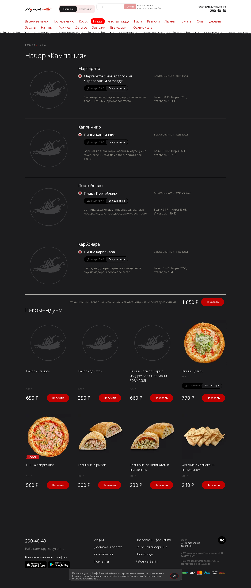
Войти (130, 6)
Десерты (215, 21)
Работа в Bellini (147, 561)
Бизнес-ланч (119, 27)
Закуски (30, 27)
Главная (30, 45)
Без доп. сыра (117, 88)
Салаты (186, 21)
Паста (138, 21)
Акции (99, 540)
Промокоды (144, 554)
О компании (103, 554)
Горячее (64, 27)
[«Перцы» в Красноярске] (40, 10)
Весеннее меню (36, 21)
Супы (200, 21)
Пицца (97, 21)
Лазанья (170, 21)
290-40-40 (35, 541)
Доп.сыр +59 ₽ (95, 88)
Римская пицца (118, 21)
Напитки (47, 27)
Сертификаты (143, 27)
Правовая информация (153, 540)
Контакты (101, 561)
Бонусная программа (151, 547)
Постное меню (63, 21)
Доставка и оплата (108, 547)
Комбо (83, 21)
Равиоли (153, 21)
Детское (81, 27)
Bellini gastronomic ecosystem (190, 544)
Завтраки (98, 27)
